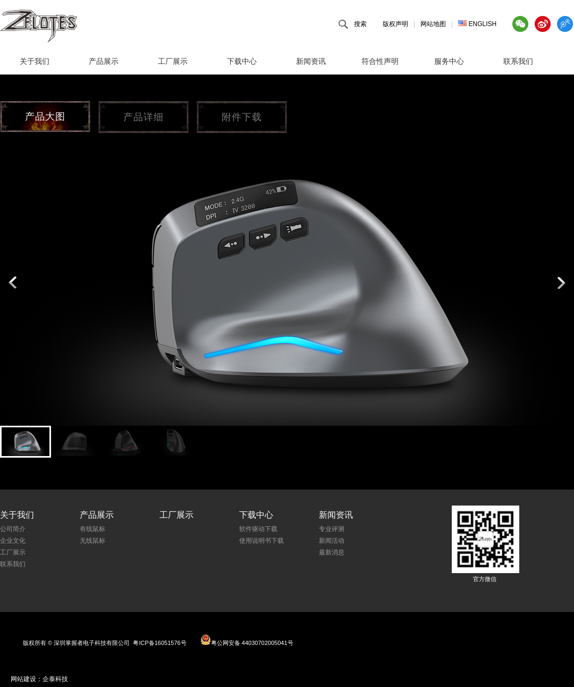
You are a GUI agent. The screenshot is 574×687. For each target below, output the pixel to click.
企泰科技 (55, 679)
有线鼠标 (92, 529)
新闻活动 (331, 540)
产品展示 (104, 61)
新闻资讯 (311, 61)
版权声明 (395, 24)
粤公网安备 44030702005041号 (246, 640)
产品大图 (45, 116)
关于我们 (34, 61)
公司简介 (13, 529)
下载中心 (242, 61)
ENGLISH (477, 24)
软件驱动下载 (258, 529)
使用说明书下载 (261, 540)
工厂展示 (173, 61)
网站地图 (433, 24)
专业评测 (331, 529)
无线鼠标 (92, 540)
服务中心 (449, 61)
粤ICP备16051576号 (159, 643)
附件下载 (242, 117)
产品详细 (143, 117)
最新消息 (331, 552)
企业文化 (13, 540)
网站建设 (23, 679)
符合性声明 (380, 61)
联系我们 (518, 61)
